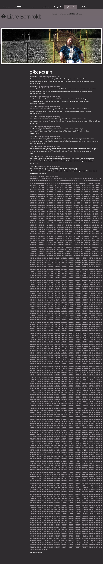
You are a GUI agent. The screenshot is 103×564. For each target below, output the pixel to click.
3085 (51, 476)
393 (68, 207)
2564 (65, 421)
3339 (58, 503)
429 (93, 209)
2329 (51, 397)
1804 (51, 342)
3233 (55, 492)
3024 (58, 470)
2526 (79, 417)
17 (60, 179)
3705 (90, 540)
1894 (72, 351)
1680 (58, 328)
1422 (38, 302)
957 (60, 254)
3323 (76, 501)
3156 (79, 483)
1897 (83, 351)
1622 (76, 322)
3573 (69, 527)
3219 (79, 490)
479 (82, 214)
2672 (76, 432)
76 (30, 183)
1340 (45, 293)
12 (50, 179)
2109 (90, 373)
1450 (62, 304)
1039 (93, 260)
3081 (38, 476)
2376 (69, 401)
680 (41, 231)
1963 (93, 357)
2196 (100, 381)
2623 (51, 428)
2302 (31, 395)
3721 (72, 543)
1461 (100, 304)
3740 (65, 545)
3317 (55, 501)
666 (76, 229)
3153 (69, 483)
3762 (69, 547)
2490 (100, 412)
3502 (41, 520)
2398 (72, 404)
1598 (65, 320)
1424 (45, 302)
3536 (86, 523)
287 (74, 198)
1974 (58, 359)
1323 (58, 291)
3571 (62, 527)
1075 (72, 265)
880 (71, 247)
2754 (69, 441)
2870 (34, 454)
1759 (41, 337)
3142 (31, 483)
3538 (93, 523)
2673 (79, 432)
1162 (83, 273)
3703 (83, 540)
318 (85, 201)
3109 (62, 479)
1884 (38, 351)
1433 (76, 302)
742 (63, 236)
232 (71, 194)
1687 (83, 328)
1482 (100, 307)
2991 (90, 465)
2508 (90, 415)
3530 (65, 523)
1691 (97, 328)
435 (36, 212)
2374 (62, 401)
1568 (34, 318)
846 (52, 245)
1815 (90, 342)
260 (74, 196)
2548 (83, 419)
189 (101, 190)
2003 (86, 362)
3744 (79, 545)
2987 (76, 465)
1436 (86, 302)
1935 (69, 355)
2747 (45, 441)
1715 (34, 333)
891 (101, 247)
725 (90, 234)
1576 (62, 318)
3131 (65, 481)
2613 (90, 426)
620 (98, 225)
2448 (100, 408)
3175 (72, 485)
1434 (79, 302)
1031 (65, 260)
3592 (62, 529)
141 (44, 187)
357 (44, 205)
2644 (51, 430)
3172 (62, 485)
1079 (86, 265)
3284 (86, 496)
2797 (72, 445)
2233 (83, 386)
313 (71, 201)
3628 (41, 534)
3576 (79, 527)
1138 (72, 271)
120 (60, 185)
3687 (100, 538)
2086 (83, 370)
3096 (90, 476)
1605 (90, 320)
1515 (69, 311)
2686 (51, 434)
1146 (100, 271)
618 (93, 225)
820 (55, 242)
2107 (83, 373)
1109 (45, 269)
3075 (90, 474)
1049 (55, 262)
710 (49, 234)
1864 (41, 348)
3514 (83, 520)
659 (58, 229)
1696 (41, 331)
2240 (34, 388)
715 (63, 234)
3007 (72, 467)
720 (76, 234)
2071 (31, 370)
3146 (45, 483)
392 (66, 207)
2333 (65, 397)
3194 (65, 487)
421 (71, 209)
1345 (62, 293)
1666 (83, 326)
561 (85, 220)
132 (93, 185)
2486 (86, 412)
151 (71, 187)
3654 (58, 536)
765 (52, 238)
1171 (41, 276)
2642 (45, 430)
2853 (48, 452)
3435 (100, 512)
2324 (34, 397)
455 (90, 212)
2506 (83, 415)
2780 (86, 443)
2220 (38, 386)
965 (82, 254)
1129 (41, 271)
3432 (90, 512)
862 (95, 245)
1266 (79, 284)
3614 (65, 532)
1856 (86, 346)
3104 (45, 479)
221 (41, 194)
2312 (65, 395)
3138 (90, 481)
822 (60, 242)
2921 (65, 459)
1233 (38, 282)
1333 (93, 291)
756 (101, 236)
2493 (38, 415)
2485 (83, 412)
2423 (86, 406)
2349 (48, 399)
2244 (48, 388)
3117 (90, 479)
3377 (45, 507)
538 (95, 218)
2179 (41, 381)
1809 (69, 342)
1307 (76, 289)
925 (47, 251)
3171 (58, 485)
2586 (69, 423)
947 (33, 254)
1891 (62, 351)
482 (90, 214)
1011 (69, 258)
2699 (97, 434)
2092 (31, 373)
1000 (31, 258)
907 (71, 249)
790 (47, 240)
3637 (72, 534)
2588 (76, 423)
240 (93, 194)
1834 (83, 344)
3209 (45, 490)
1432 (72, 302)
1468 (51, 307)
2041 (72, 366)
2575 (31, 423)
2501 (65, 415)
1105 (31, 269)
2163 (58, 379)
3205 (31, 490)
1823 (45, 344)
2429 (34, 408)
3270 (38, 496)
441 (52, 212)
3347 (86, 503)
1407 (58, 300)
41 (34, 181)
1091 (55, 267)
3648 (38, 536)
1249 (93, 282)
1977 (69, 359)
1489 (51, 309)
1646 (86, 324)
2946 (79, 461)
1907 (45, 353)
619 (95, 225)
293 (90, 198)
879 (68, 247)
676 (31, 231)
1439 (97, 302)
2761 (93, 441)
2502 (69, 415)
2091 (100, 370)
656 (49, 229)
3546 (48, 525)
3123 (38, 481)
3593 (65, 529)
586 (79, 223)
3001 (51, 467)
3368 (86, 505)
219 (36, 194)
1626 (90, 322)
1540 (83, 313)
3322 (72, 501)
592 (95, 223)
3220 (83, 490)
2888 (97, 454)
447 (68, 212)
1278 (48, 287)
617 (90, 225)
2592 (90, 423)
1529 (45, 313)
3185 (34, 487)
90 (57, 183)
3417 (38, 512)
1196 (55, 278)
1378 (31, 298)
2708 (55, 437)
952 (47, 254)
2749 (51, 441)
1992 (48, 362)
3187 (41, 487)
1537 (72, 313)
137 (33, 187)
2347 (41, 399)
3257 (65, 494)
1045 (41, 262)
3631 (51, 534)
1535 (65, 313)
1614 (48, 322)
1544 (97, 313)
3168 (48, 485)
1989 (38, 362)
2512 (31, 417)
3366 (79, 505)
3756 (48, 547)
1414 (83, 300)
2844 (90, 450)
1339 (41, 293)
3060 (38, 474)
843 (44, 245)
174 (60, 190)
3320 (65, 501)
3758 (55, 547)
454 (87, 212)
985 (63, 256)
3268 (31, 496)
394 (71, 207)
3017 (34, 470)
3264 (90, 494)
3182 (97, 485)
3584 (34, 529)
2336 (76, 397)
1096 (72, 267)
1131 (48, 271)
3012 (90, 467)
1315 (31, 291)
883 (79, 247)
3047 (65, 472)
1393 (83, 298)
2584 (62, 423)
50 (51, 181)
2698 (93, 434)
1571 (45, 318)
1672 (31, 328)
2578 (41, 423)
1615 (51, 322)
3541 (31, 525)
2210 (76, 384)
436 (39, 212)
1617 (58, 322)
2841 (79, 450)
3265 (93, 494)
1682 (65, 328)
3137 (86, 481)
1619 (65, 322)
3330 (100, 501)
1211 (34, 280)
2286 (48, 393)
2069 (97, 368)
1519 (83, 311)
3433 (93, 512)
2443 (83, 408)
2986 (72, 465)
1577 (65, 318)
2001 (79, 362)
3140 (97, 481)
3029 (76, 470)
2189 (76, 381)
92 (61, 183)
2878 (62, 454)
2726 (45, 439)
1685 (76, 328)
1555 (62, 315)
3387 (79, 507)
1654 (41, 326)
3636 (69, 534)
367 (71, 205)
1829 (65, 344)
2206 (62, 384)
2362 (93, 399)
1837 (93, 344)
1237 (51, 282)
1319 (45, 291)
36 (96, 179)
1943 (97, 355)
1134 (58, 271)
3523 (41, 523)
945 (101, 251)
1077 (79, 265)
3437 (34, 514)
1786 (62, 340)
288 (76, 198)
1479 (90, 307)
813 (36, 242)
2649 (69, 430)
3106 (51, 479)
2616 (100, 426)
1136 (65, 271)
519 (44, 218)
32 (88, 179)
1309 (83, 289)
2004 (90, 362)
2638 (31, 430)
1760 (45, 337)
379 (31, 207)
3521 (34, 523)
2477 (55, 412)
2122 (62, 375)
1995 (58, 362)
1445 (45, 304)
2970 (90, 463)
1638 (58, 324)
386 (49, 207)
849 (60, 245)
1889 (55, 351)
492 (44, 216)
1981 (83, 359)
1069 (51, 265)
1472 (65, 307)
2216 (97, 384)
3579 (90, 527)
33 (90, 179)
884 (82, 247)
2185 (62, 381)
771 (68, 238)
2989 (83, 465)
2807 (34, 448)
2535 (38, 419)
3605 (34, 532)
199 (55, 192)
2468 (97, 410)
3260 (76, 494)
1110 (48, 269)
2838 (69, 450)
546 (44, 220)
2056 (51, 368)
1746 (69, 335)
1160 (76, 273)
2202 (48, 384)
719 (74, 234)
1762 (51, 337)
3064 (51, 474)
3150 (58, 483)
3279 (69, 496)
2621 (45, 428)
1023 (38, 260)
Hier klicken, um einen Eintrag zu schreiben (44, 176)
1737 (38, 335)
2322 (100, 395)
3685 (93, 538)
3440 (45, 514)
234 (76, 194)
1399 (31, 300)
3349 (93, 503)
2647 (62, 430)
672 (93, 229)
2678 (97, 432)
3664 (93, 536)
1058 (86, 262)
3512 (76, 520)
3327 (90, 501)
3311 (34, 501)
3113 (76, 479)
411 (44, 209)
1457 (86, 304)
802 (79, 240)
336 (60, 203)
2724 (38, 439)
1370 (76, 295)
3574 (72, 527)
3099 (100, 476)
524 (58, 218)
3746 (86, 545)
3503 (45, 520)
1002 (38, 258)
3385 (72, 507)
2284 (41, 393)
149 (66, 187)
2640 (38, 430)
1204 (83, 278)
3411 (90, 509)
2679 (100, 432)
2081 (65, 370)
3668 (34, 538)
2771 (55, 443)
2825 (97, 448)
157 (87, 187)
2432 (45, 408)
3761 (65, 547)
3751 (31, 547)
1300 (51, 289)
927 (52, 251)
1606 (93, 320)
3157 (83, 483)
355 (39, 205)
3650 (45, 536)
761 (41, 238)
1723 (62, 333)
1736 (34, 335)
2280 (100, 390)
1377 (100, 295)
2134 (31, 377)
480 (85, 214)
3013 (93, 467)
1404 (48, 300)
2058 (58, 368)
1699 (51, 331)
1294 (31, 289)
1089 (48, 267)
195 (44, 192)
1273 (31, 287)
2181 (48, 381)
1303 (62, 289)
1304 (65, 289)
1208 (97, 278)
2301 (100, 393)
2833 (51, 450)
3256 (62, 494)
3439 (41, 514)
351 (101, 203)
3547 (51, 525)
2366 (34, 401)
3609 (48, 532)
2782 (93, 443)
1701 (58, 331)
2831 (45, 450)
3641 (86, 534)
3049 (72, 472)
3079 (31, 476)
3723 (79, 543)
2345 (34, 399)
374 (90, 205)
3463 (51, 516)
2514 (38, 417)
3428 (76, 512)
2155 (31, 379)
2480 (65, 412)
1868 (55, 348)
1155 (58, 273)
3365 (76, 505)
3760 (62, 547)
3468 (69, 516)
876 (60, 247)
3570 (58, 527)
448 (71, 212)
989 (74, 256)
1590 (38, 320)
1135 (62, 271)
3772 (31, 549)
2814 (58, 448)
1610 (34, 322)
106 (93, 183)
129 (85, 185)
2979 (48, 465)
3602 (97, 529)
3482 (45, 518)
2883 (79, 454)
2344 (31, 399)
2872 (41, 454)
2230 (72, 386)
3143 (34, 483)
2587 (72, 423)
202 (63, 192)
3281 (76, 496)
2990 (86, 465)
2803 (93, 445)
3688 (31, 540)
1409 (65, 300)
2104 (72, 373)
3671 (45, 538)
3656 (65, 536)
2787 (38, 445)
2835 (58, 450)
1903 (31, 353)
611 (74, 225)
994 (87, 256)
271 (31, 198)
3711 (38, 543)
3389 (86, 507)
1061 (97, 262)
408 (36, 209)
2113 (31, 375)
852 (68, 245)
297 (101, 198)
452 (82, 212)
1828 (62, 344)
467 (49, 214)
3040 (41, 472)
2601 (48, 426)
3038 (34, 472)
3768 (90, 547)
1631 (34, 324)
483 (93, 214)
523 (55, 218)
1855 (83, 346)
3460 (41, 516)
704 (33, 234)
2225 (55, 386)
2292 (69, 393)
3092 (76, 476)
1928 (45, 355)
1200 (69, 278)
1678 (51, 328)
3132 (69, 481)
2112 (100, 373)
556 (71, 220)
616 (87, 225)
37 (98, 179)
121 (63, 185)
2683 (41, 434)
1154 (55, 273)
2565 (69, 421)
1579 (72, 318)
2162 (55, 379)
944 (98, 251)
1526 (34, 313)
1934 (65, 355)
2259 (100, 388)
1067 (45, 265)
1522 (93, 311)
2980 (51, 465)
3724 (83, 543)
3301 (72, 498)
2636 (97, 428)
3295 (51, 498)
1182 (79, 276)
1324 (62, 291)
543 (36, 220)
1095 (69, 267)
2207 (65, 384)
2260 (31, 390)
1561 (83, 315)
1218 (58, 280)
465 (44, 214)
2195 (97, 381)
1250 (97, 282)
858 (85, 245)
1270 (93, 284)
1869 (58, 348)
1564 (93, 315)
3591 (58, 529)
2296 (83, 393)
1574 (55, 318)
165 (36, 190)
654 (44, 229)
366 (68, 205)
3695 (55, 540)
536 (90, 218)
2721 (100, 437)
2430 (38, 408)
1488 (48, 309)
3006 (69, 467)
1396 (93, 298)
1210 (31, 280)
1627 (93, 322)
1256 (45, 284)
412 (47, 209)
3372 (100, 505)
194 (41, 192)
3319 (62, 501)
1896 (79, 351)
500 (66, 216)
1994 (55, 362)
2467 (93, 410)
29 (83, 179)
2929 (93, 459)
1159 (72, 273)
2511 (100, 415)
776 (82, 238)
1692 (100, 328)
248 (41, 196)
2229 (69, 386)
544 (39, 220)
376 (95, 205)
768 (60, 238)
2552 (97, 419)
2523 (69, 417)
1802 (45, 342)
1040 (97, 260)
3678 (69, 538)
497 (58, 216)
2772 (58, 443)
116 (49, 185)
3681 (79, 538)
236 (82, 194)
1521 (90, 311)
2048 (97, 366)
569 (33, 223)
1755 (100, 335)
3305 (86, 498)
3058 (31, 474)
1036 (83, 260)
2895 (48, 456)
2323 (31, 397)
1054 (72, 262)
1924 (31, 355)
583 (71, 223)
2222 (45, 386)
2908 (93, 456)
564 (93, 220)
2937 (48, 461)
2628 (69, 428)
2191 (83, 381)
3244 (93, 492)
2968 (83, 463)
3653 (55, 536)
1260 (58, 284)
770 (66, 238)
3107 (55, 479)
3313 (41, 501)
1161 (79, 273)
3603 (100, 529)
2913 (38, 459)
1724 (65, 333)
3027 (69, 470)
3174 (69, 485)
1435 (83, 302)
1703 (65, 331)
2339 (86, 397)
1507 (41, 311)
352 (31, 205)
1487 (45, 309)
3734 (45, 545)
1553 (55, 315)
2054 (45, 368)
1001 (34, 258)
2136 (38, 377)
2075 (45, 370)
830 (82, 242)
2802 (90, 445)
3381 (58, 507)
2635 (93, 428)
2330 (55, 397)
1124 (97, 269)
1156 (62, 273)
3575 (76, 527)
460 (31, 214)
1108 (41, 269)
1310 (86, 289)
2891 (34, 456)
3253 (51, 494)
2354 (65, 399)
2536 (41, 419)
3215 (65, 490)
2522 (65, 417)
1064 (34, 265)
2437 (62, 408)
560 (82, 220)
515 (33, 218)
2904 (79, 456)
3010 (83, 467)
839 (33, 245)
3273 (48, 496)
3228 (38, 492)
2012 (45, 364)
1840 (31, 346)
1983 (90, 359)
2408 (34, 406)
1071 (58, 265)
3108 (58, 479)
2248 (62, 388)
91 (59, 183)
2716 (83, 437)
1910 (55, 353)
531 (76, 218)
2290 (62, 393)
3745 (83, 545)
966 (85, 254)
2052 (38, 368)
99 (74, 183)
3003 (58, 467)
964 (79, 254)
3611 (55, 532)
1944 (100, 355)
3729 (100, 543)
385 (47, 207)
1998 (69, 362)
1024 (41, 260)
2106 (79, 373)
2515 (41, 417)
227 (58, 194)
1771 (83, 337)
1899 (90, 351)
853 (71, 245)
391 (63, 207)
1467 (48, 307)
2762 (97, 441)
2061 (69, 368)
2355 (69, 399)
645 (93, 227)
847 (55, 245)
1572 (48, 318)
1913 (65, 353)
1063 (31, 265)
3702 (79, 540)
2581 (51, 423)
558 (76, 220)
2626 (62, 428)
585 (76, 223)
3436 (31, 514)
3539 (97, 523)
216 (101, 192)
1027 (51, 260)
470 (58, 214)
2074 (41, 370)
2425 (93, 406)
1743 (58, 335)
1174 (51, 276)
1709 (86, 331)
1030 (62, 260)
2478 (58, 412)
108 (98, 183)
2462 (76, 410)
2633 (86, 428)
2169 (79, 379)
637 (71, 227)
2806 (31, 448)
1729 (83, 333)
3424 (62, 512)
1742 (55, 335)
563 (90, 220)
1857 (90, 346)
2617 (31, 428)
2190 (79, 381)
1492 (62, 309)
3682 (83, 538)
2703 (38, 437)
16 (58, 179)
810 (101, 240)
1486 (41, 309)
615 (85, 225)
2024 (86, 364)
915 (93, 249)
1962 (90, 357)
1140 (79, 271)
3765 (79, 547)
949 (39, 254)
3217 (72, 490)
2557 (41, 421)
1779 (38, 340)
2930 (97, 459)
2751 (58, 441)
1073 (65, 265)
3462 (48, 516)
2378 (76, 401)
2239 (31, 388)
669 (85, 229)
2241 (38, 388)
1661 (65, 326)
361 (55, 205)
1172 (45, 276)
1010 (65, 258)
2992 (93, 465)
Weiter (45, 549)
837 (101, 242)
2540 (55, 419)
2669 (65, 432)
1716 (38, 333)
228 (60, 194)
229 (63, 194)
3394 (31, 509)
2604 (58, 426)
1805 (55, 342)
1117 (72, 269)
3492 (79, 518)
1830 (69, 344)
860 (90, 245)
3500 (34, 520)
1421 (34, 302)
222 (44, 194)
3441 (48, 514)
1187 (97, 276)
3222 (90, 490)
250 (47, 196)
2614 (93, 426)
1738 (41, 335)
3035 (97, 470)
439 (47, 212)
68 (86, 181)
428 (90, 209)
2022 (79, 364)
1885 (41, 351)
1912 (62, 353)
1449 (58, 304)
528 (68, 218)
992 (82, 256)
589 (87, 223)
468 (52, 214)
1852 (72, 346)
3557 (86, 525)
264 (85, 196)
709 (47, 234)
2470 (31, 412)
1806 (58, 342)
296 (98, 198)
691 (71, 231)
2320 (93, 395)
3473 (86, 516)
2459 (65, 410)
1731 (90, 333)
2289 (58, 393)
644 (90, 227)
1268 (86, 284)
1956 (69, 357)
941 (90, 251)
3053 (86, 472)
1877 (86, 348)
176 (66, 190)
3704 (86, 540)
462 (36, 214)
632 (58, 227)
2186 (65, 381)
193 (39, 192)
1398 (100, 298)
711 (52, 234)
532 (79, 218)
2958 (48, 463)
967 (87, 254)
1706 (76, 331)
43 (38, 181)
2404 (93, 404)
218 (33, 194)
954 (52, 254)
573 (44, 223)
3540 (100, 523)
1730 (86, 333)
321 (93, 201)
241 (95, 194)
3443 (55, 514)
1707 (79, 331)
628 (47, 227)
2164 (62, 379)
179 (74, 190)
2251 (72, 388)
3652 (51, 536)
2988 (79, 465)
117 (52, 185)
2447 (97, 408)
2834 (55, 450)
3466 (62, 516)
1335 (100, 291)
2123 (65, 375)
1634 (45, 324)
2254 (83, 388)
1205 (86, 278)
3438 (38, 514)
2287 (51, 393)
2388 (38, 404)
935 (74, 251)
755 (98, 236)
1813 (83, 342)
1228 (93, 280)
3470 (76, 516)
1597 (62, 320)
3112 (72, 479)
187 (95, 190)
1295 (34, 289)
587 (82, 223)
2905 (83, 456)
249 (44, 196)
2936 (45, 461)
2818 (72, 448)
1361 (45, 295)
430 (95, 209)
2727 (48, 439)
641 (82, 227)
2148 (79, 377)
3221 (86, 490)
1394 (86, 298)
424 (79, 209)
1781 (45, 340)
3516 (90, 520)
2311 (62, 395)
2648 (65, 430)
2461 (72, 410)
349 (95, 203)
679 (39, 231)
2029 (31, 366)
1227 (90, 280)
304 (47, 201)
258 (68, 196)
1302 (58, 289)
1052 (65, 262)
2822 (86, 448)
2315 (76, 395)
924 (44, 251)
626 (41, 227)
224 (49, 194)
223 (47, 194)
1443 (38, 304)
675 (101, 229)
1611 (38, 322)
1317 (38, 291)
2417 (65, 406)
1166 (97, 273)
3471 (79, 516)
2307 (48, 395)
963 (76, 254)
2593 (93, 423)
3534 (79, 523)
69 (88, 181)
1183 (83, 276)
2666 (55, 432)
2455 (51, 410)
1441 (31, 304)
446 (66, 212)
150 (68, 187)
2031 (38, 366)
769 (63, 238)
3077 (97, 474)
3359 (55, 505)
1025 (45, 260)
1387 (62, 298)
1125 (100, 269)
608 (66, 225)
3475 (93, 516)
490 (39, 216)
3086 (55, 476)
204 (68, 192)
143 (49, 187)
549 (52, 220)
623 (33, 227)
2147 (76, 377)
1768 (72, 337)
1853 (76, 346)
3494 (86, 518)
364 (63, 205)
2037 (58, 366)
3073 (83, 474)
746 (74, 236)
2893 (41, 456)
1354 (93, 293)
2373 (58, 401)
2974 (31, 465)
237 (85, 194)
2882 (76, 454)
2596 (31, 426)
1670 (97, 326)
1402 (41, 300)
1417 (93, 300)
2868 (100, 452)
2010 (38, 364)
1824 (48, 344)
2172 (90, 379)
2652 (79, 430)
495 (52, 216)
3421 (51, 512)
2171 (86, 379)
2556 (38, 421)
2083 (72, 370)
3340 (62, 503)
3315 (48, 501)
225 (52, 194)
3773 (34, 549)
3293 (45, 498)
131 (90, 185)
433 (31, 212)
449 (74, 212)
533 (82, 218)
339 (68, 203)
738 (52, 236)
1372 (83, 295)
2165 (65, 379)
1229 (97, 280)
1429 (62, 302)
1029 (58, 260)
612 (76, 225)
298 (31, 201)
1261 (62, 284)
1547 (34, 315)
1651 (31, 326)
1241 (65, 282)
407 (33, 209)
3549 (58, 525)
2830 (41, 450)
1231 (31, 282)
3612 (58, 532)
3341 (65, 503)
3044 (55, 472)
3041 (45, 472)
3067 (62, 474)
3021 (48, 470)
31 (87, 179)
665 (74, 229)
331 (47, 203)
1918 (83, 353)
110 (33, 185)
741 (60, 236)
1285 (72, 287)
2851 (41, 452)
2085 (79, 370)
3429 (79, 512)
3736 (51, 545)
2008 (31, 364)
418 (63, 209)
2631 (79, 428)
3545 (45, 525)
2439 (69, 408)
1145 (97, 271)
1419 (100, 300)
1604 (86, 320)
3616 (72, 532)
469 (55, 214)
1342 (51, 293)
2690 (65, 434)
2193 (90, 381)
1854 (79, 346)
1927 (41, 355)
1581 (79, 318)
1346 (65, 293)
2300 (97, 393)
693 (76, 231)
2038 (62, 366)
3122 (34, 481)
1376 (97, 295)
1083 (100, 265)
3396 (38, 509)
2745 (38, 441)
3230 (45, 492)
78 (34, 183)
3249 (38, 494)
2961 (58, 463)
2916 (48, 459)
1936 (72, 355)
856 (79, 245)
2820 (79, 448)
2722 (31, 439)
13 (52, 179)
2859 (69, 452)
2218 (31, 386)
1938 (79, 355)
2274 (79, 390)
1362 (48, 295)
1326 (69, 291)
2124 (69, 375)
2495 (45, 415)
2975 (34, 465)
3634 (62, 534)
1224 (79, 280)
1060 (93, 262)
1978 (72, 359)
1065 (38, 265)
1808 (65, 342)
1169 (34, 276)
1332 (90, 291)
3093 (79, 476)
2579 (45, 423)
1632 (38, 324)
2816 (65, 448)
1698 (48, 331)
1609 (31, 322)
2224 (51, 386)
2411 (45, 406)
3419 (45, 512)
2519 (55, 417)
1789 (72, 340)
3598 (83, 529)
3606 (38, 532)
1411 (72, 300)
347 (90, 203)
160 (95, 187)
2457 (58, 410)
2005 (93, 362)
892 (31, 249)
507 (85, 216)
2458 (62, 410)
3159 (90, 483)
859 (87, 245)
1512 (58, 311)
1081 (93, 265)
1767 (69, 337)
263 (82, 196)
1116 (69, 269)
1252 (31, 284)
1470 (58, 307)
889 (95, 247)
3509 (65, 520)
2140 (51, 377)
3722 (76, 543)
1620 (69, 322)
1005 (48, 258)
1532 (55, 313)
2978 (45, 465)
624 (36, 227)
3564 (38, 527)
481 (87, 214)
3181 (93, 485)
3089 (65, 476)
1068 (48, 265)
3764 (76, 547)
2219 (34, 386)
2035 (51, 366)
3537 (90, 523)
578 (58, 223)
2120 (55, 375)
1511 (55, 311)
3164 (34, 485)
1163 (86, 273)
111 (36, 185)
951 (44, 254)
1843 (41, 346)
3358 (51, 505)
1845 (48, 346)
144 (52, 187)
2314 (72, 395)
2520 (58, 417)
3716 (55, 543)
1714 (31, 333)
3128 (55, 481)
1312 (93, 289)
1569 (38, 318)
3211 (51, 490)
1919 (86, 353)
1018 (93, 258)
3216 (69, 490)
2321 (97, 395)
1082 (97, 265)
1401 (38, 300)
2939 (55, 461)
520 (47, 218)
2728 (51, 439)
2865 (90, 452)
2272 (72, 390)
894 (36, 249)
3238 (72, 492)
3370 (93, 505)
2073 (38, 370)
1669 (93, 326)
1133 (55, 271)
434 (33, 212)
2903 (76, 456)
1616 (55, 322)
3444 (58, 514)
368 (74, 205)
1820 (34, 344)
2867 (97, 452)
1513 (62, 311)
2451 (38, 410)
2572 (93, 421)
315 (76, 201)
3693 (48, 540)
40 (32, 181)
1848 (58, 346)
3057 (100, 472)
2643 (48, 430)
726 (93, 234)
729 (101, 234)
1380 (38, 298)
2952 (100, 461)
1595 (55, 320)
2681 (34, 434)
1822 (41, 344)
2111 (97, 373)
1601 (76, 320)
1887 (48, 351)
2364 (100, 399)
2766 (38, 443)
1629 (100, 322)
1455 (79, 304)
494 (49, 216)
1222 (72, 280)
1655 (45, 326)
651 (36, 229)
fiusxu (40, 166)
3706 (93, 540)
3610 (51, 532)
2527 (83, 417)
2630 (76, 428)
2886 (90, 454)
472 (63, 214)
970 (95, 254)
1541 (86, 313)
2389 (41, 404)
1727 (76, 333)
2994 (100, 465)
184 (87, 190)
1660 (62, 326)
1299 (48, 289)
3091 (72, 476)
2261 (34, 390)
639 (76, 227)
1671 (100, 326)
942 (93, 251)
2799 (79, 445)
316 (79, 201)
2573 (97, 421)
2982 (58, 465)
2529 (90, 417)
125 (74, 185)
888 (93, 247)
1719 (48, 333)
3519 (100, 520)
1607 (97, 320)
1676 (45, 328)
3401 (55, 509)
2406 (100, 404)
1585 (93, 318)
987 (68, 256)
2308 (51, 395)
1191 (38, 278)
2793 (58, 445)
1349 (76, 293)
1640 (65, 324)
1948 (41, 357)
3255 (58, 494)
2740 (93, 439)
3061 (41, 474)
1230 (100, 280)
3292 (41, 498)
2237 (97, 386)
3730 (31, 545)
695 (82, 231)
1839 (100, 344)
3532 (72, 523)
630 (52, 227)
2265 (48, 390)
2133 (100, 375)
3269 (34, 496)
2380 (83, 401)
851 (66, 245)
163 (31, 190)
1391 (76, 298)
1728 (79, 333)
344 (82, 203)
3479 (34, 518)
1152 (48, 273)
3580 (93, 527)
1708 (83, 331)
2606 (65, 426)
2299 (93, 393)
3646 (31, 536)
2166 (69, 379)
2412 (48, 406)
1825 (51, 344)
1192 (41, 278)
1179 (69, 276)
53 (57, 181)
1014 (79, 258)
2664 (48, 432)
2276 (86, 390)
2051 (34, 368)
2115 (38, 375)
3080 (34, 476)
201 (60, 192)
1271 (97, 284)
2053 (41, 368)
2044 (83, 366)
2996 (34, 467)
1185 (90, 276)
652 (39, 229)
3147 (48, 483)
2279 (97, 390)
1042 (31, 262)
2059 (62, 368)
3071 (76, 474)
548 (49, 220)
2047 (93, 366)
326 (33, 203)
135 (101, 185)
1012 (72, 258)
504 (76, 216)
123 (68, 185)
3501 (38, 520)
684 (52, 231)
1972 (51, 359)
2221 (41, 386)
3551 (65, 525)
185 (90, 190)
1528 (41, 313)
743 (66, 236)
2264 (45, 390)
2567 (76, 421)
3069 (69, 474)
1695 (38, 331)
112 (39, 185)
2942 (65, 461)
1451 (65, 304)
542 (33, 220)
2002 (83, 362)
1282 (62, 287)
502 (71, 216)
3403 (62, 509)
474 (68, 214)
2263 (41, 390)
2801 (86, 445)
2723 (34, 439)
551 (58, 220)
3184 (31, 487)
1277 (45, 287)
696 (85, 231)
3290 (34, 498)
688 (63, 231)
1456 (83, 304)
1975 (62, 359)
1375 (93, 295)
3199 (83, 487)
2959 (51, 463)
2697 (90, 434)
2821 (83, 448)
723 (85, 234)
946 (31, 254)
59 (69, 181)
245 (33, 196)
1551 (48, 315)
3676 (62, 538)
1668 (90, 326)
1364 (55, 295)
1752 (90, 335)
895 (39, 249)
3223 (93, 490)
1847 (55, 346)
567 (101, 220)
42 (36, 181)
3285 (90, 496)
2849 (34, 452)
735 (44, 236)
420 (68, 209)
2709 (58, 437)
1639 (62, 324)
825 (68, 242)
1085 (34, 267)
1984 (93, 359)
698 (90, 231)
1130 (45, 271)
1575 (58, 318)
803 (82, 240)
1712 (97, 331)
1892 (65, 351)
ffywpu (40, 146)
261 (76, 196)
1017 (90, 258)
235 (79, 194)
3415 (31, 512)
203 (66, 192)
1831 (72, 344)
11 (48, 179)
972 (101, 254)
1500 (90, 309)
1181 (76, 276)
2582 (55, 423)
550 (55, 220)
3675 (58, 538)
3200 (86, 487)
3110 (65, 479)
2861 (76, 452)
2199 (38, 384)
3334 (41, 503)
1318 (41, 291)
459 (101, 212)
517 (39, 218)
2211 (79, 384)
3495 (90, 518)
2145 (69, 377)
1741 (51, 335)
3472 (83, 516)
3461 (45, 516)
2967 (79, 463)
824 (66, 242)
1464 (38, 307)
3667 (31, 538)
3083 (45, 476)
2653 (83, 430)
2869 (31, 454)
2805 (100, 445)
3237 (69, 492)
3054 (90, 472)
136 (31, 187)
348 (93, 203)
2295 (79, 393)
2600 (45, 426)
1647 (90, 324)
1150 (41, 273)
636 (68, 227)
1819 (31, 344)
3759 (58, 547)
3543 (38, 525)
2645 (55, 430)
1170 (38, 276)
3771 (100, 547)
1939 (83, 355)
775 (79, 238)
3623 (97, 532)
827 (74, 242)
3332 (34, 503)
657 (52, 229)
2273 (76, 390)
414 (52, 209)
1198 (62, 278)
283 (63, 198)
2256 (90, 388)
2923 (72, 459)
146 (58, 187)
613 (79, 225)
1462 (31, 307)
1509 (48, 311)
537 (93, 218)
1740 (48, 335)
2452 (41, 410)
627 (44, 227)
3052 (83, 472)
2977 (41, 465)
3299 (65, 498)
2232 (79, 386)
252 (52, 196)
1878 (90, 348)
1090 (51, 267)
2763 (100, 441)
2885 (86, 454)
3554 (76, 525)
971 (98, 254)
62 (74, 181)
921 (36, 251)
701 (98, 231)
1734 (100, 333)
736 (47, 236)
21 (67, 179)
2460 (69, 410)
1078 (83, 265)
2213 (86, 384)
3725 (86, 543)
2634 (90, 428)
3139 (93, 481)
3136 (83, 481)
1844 (45, 346)
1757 (34, 337)
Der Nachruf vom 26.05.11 (67, 14)
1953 (58, 357)
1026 (48, 260)
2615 (97, 426)
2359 (83, 399)
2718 (90, 437)
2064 (79, 368)
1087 (41, 267)
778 (87, 238)
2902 (72, 456)
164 (33, 190)
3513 (79, 520)
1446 (48, 304)
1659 (58, 326)
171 (52, 190)
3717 (58, 543)
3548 (55, 525)
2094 (38, 373)
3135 (79, 481)
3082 (41, 476)
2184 (58, 381)
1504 (31, 311)
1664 (76, 326)
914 (90, 249)
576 (52, 223)
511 (95, 216)
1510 (51, 311)
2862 (79, 452)
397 (79, 207)
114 (44, 185)
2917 (51, 459)
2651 (76, 430)
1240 (62, 282)
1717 (41, 333)
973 (31, 256)
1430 (65, 302)
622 (31, 227)
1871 (65, 348)
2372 (55, 401)
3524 (45, 523)
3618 (79, 532)
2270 (65, 390)
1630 (31, 324)
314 (74, 201)
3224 (97, 490)
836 (98, 242)
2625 (58, 428)
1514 (65, 311)
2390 (45, 404)
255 (60, 196)
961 (71, 254)
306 (52, 201)
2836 (62, 450)
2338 (83, 397)
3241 (83, 492)
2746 (41, 441)
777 (85, 238)
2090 (97, 370)
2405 (97, 404)
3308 (97, 498)
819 (52, 242)
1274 (34, 287)
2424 (90, 406)
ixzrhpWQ (41, 156)
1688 (86, 328)
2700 (100, 434)
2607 (69, 426)
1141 (83, 271)
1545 (100, 313)
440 (49, 212)
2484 (79, 412)
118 (55, 185)
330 (44, 203)
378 (101, 205)
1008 (58, 258)
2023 (83, 364)
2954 (34, 463)
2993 (97, 465)
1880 (97, 348)
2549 (86, 419)
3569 (55, 527)
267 (93, 196)
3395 (34, 509)
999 (101, 256)
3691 (41, 540)
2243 (45, 388)
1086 (38, 267)
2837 (65, 450)
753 (93, 236)
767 (58, 238)
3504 (48, 520)
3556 (83, 525)
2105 (76, 373)
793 (55, 240)
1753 (93, 335)
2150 (86, 377)
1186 (93, 276)
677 (33, 231)
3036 (100, 470)
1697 (45, 331)
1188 (100, 276)
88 (53, 183)
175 (63, 190)
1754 (97, 335)
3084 (48, 476)
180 (76, 190)
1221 (69, 280)
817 (47, 242)
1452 (69, 304)
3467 (65, 516)
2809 (41, 448)
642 (85, 227)
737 (49, 236)
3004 (62, 467)
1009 (62, 258)
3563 (34, 527)
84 (46, 183)
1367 (65, 295)
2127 (79, 375)
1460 (97, 304)
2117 (45, 375)
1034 (76, 260)
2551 (93, 419)
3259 (72, 494)
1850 (65, 346)
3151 (62, 483)
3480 (38, 518)
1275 (38, 287)
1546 (31, 315)
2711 (65, 437)
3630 (48, 534)
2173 (93, 379)
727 (95, 234)
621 (101, 225)
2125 (72, 375)
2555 (34, 421)
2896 (51, 456)
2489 (97, 412)
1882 (31, 351)
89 (55, 183)
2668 (62, 432)
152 (74, 187)
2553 (100, 419)
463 (39, 214)
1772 (86, 337)
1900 (93, 351)
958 (63, 254)
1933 (62, 355)
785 (33, 240)
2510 (97, 415)
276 (44, 198)
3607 (41, 532)
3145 (41, 483)
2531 (97, 417)
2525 (76, 417)
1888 (51, 351)
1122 (90, 269)
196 (47, 192)
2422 (83, 406)
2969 (86, 463)
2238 (100, 386)
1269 (90, 284)
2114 (34, 375)
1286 (76, 287)
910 (79, 249)
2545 (72, 419)
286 (71, 198)
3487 (62, 518)
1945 (31, 357)
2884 (83, 454)
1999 (72, 362)
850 (63, 245)
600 (44, 225)
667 (79, 229)
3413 (97, 509)
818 (49, 242)
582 (68, 223)
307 (55, 201)
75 (99, 181)
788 (41, 240)
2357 (76, 399)
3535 (83, 523)
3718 (62, 543)
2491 (31, 415)
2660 (34, 432)
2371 (51, 401)
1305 (69, 289)
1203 (79, 278)
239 (90, 194)
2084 (76, 370)
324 (101, 201)
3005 (65, 467)
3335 (45, 503)
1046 (45, 262)
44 (40, 181)
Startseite (54, 14)
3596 (76, 529)
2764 (31, 443)
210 (85, 192)
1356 (100, 293)
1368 (69, 295)
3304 (83, 498)
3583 (31, 529)
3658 (72, 536)
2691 (69, 434)
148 (63, 187)
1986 (100, 359)
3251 (45, 494)
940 (87, 251)
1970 (45, 359)
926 (49, 251)
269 (98, 196)
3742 (72, 545)
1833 (79, 344)
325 (31, 203)
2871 (38, 454)
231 (68, 194)
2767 (41, 443)
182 (82, 190)
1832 (76, 344)
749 (82, 236)
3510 (69, 520)
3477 (100, 516)
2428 (31, 408)
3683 (86, 538)
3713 (45, 543)
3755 (45, 547)
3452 (86, 514)
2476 (51, 412)
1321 (51, 291)
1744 (62, 335)
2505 (79, 415)
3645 (100, 534)
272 (33, 198)
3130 (62, 481)
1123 (93, 269)
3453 (90, 514)
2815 (62, 448)
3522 (38, 523)
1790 (76, 340)
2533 (31, 419)
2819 (76, 448)
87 (51, 183)
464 (41, 214)
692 (74, 231)
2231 (76, 386)
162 (101, 187)
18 (61, 179)
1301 (55, 289)
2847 (100, 450)
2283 (38, 393)
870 (44, 247)
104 (88, 183)
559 (79, 220)
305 (49, 201)
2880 (69, 454)
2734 (72, 439)
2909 (97, 456)
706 (39, 234)
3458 (34, 516)
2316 (79, 395)
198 (52, 192)
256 (63, 196)
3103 (41, 479)
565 (95, 220)
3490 (72, 518)
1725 (69, 333)
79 (36, 183)
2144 (65, 377)
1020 (100, 258)
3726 (90, 543)
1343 (55, 293)
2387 (34, 404)
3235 (62, 492)
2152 (93, 377)
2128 (83, 375)
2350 (51, 399)
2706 (48, 437)
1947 (38, 357)
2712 (69, 437)
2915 (45, 459)
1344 (58, 293)
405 (101, 207)
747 (76, 236)
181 (79, 190)
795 (60, 240)
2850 (38, 452)
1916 (76, 353)
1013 (76, 258)
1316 (34, 291)
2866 (93, 452)
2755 (72, 441)
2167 (72, 379)
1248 (90, 282)
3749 (97, 545)
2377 (72, 401)
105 (90, 183)
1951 (51, 357)
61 (72, 181)
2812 (51, 448)
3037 (31, 472)
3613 (62, 532)
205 (71, 192)
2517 (48, 417)
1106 (34, 269)
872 (49, 247)
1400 (34, 300)
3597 (79, 529)
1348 (72, 293)
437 (41, 212)
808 (95, 240)
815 (41, 242)
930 (60, 251)
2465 (86, 410)
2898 (58, 456)
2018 (65, 364)
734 (41, 236)
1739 (45, 335)
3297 (58, 498)
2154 (100, 377)
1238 (55, 282)
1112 (55, 269)
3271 (41, 496)
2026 (93, 364)
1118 (76, 269)
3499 (31, 520)
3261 (79, 494)
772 (71, 238)
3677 (65, 538)
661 (63, 229)
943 (95, 251)
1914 (69, 353)
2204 (55, 384)
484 (95, 214)
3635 (65, 534)
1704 (69, 331)
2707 (51, 437)
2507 (86, 415)
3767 (86, 547)
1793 (86, 340)
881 (74, 247)
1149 (38, 273)
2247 (58, 388)
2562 (58, 421)
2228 (65, 386)
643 (87, 227)
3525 (48, 523)
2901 (69, 456)
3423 (58, 512)
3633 (58, 534)
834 (93, 242)
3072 (79, 474)
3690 (38, 540)
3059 (34, 474)
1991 (45, 362)
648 (101, 227)
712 (55, 234)
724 (87, 234)
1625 (86, 322)
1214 (45, 280)
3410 (86, 509)
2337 (79, 397)
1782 (48, 340)
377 (98, 205)
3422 (55, 512)
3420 (48, 512)
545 (41, 220)
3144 (38, 483)
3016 (31, 470)
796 (63, 240)
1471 (62, 307)
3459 (38, 516)
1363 (51, 295)
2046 (90, 366)
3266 (97, 494)
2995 (31, 467)
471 (60, 214)
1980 (79, 359)
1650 (100, 324)
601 (47, 225)
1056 (79, 262)
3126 (48, 481)
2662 (41, 432)
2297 (86, 393)
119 (58, 185)
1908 (48, 353)
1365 (58, 295)
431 (98, 209)
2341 (93, 397)
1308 (79, 289)
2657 (97, 430)
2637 (100, 428)
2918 (55, 459)
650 (33, 229)
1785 (58, 340)
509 (90, 216)
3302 (76, 498)
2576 (34, 423)
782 (98, 238)
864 (101, 245)
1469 (55, 307)
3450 (79, 514)
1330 (83, 291)
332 (49, 203)
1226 (86, 280)
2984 (65, 465)
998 (98, 256)
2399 (76, 404)
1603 (83, 320)
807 (93, 240)
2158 (41, 379)
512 (98, 216)
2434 (51, 408)
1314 (100, 289)
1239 (58, 282)
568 (31, 223)
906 (68, 249)
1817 (97, 342)
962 (74, 254)
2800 (83, 445)
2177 (34, 381)
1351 (83, 293)
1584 (90, 318)
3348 (90, 503)
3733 (41, 545)
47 (46, 181)
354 (36, 205)
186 (93, 190)
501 (68, 216)
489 (36, 216)
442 (55, 212)
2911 (31, 459)
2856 (58, 452)
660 (60, 229)
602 (49, 225)
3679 (72, 538)
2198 (34, 384)
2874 (48, 454)
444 (60, 212)
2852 (45, 452)
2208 (69, 384)
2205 (58, 384)
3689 (34, 540)
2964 (69, 463)
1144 (93, 271)
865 (31, 247)
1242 (69, 282)
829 (79, 242)
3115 (83, 479)
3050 (76, 472)
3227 (34, 492)
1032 (69, 260)
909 (76, 249)
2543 (65, 419)
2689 (62, 434)
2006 (97, 362)
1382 (45, 298)
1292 (97, 287)
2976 (38, 465)
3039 (38, 472)
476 (74, 214)
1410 (69, 300)
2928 (90, 459)
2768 (45, 443)
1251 (100, 282)
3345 (79, 503)
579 (60, 223)
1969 (41, 359)
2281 (31, 393)
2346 (38, 399)
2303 (34, 395)
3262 (83, 494)
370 (79, 205)
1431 (69, 302)
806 (90, 240)
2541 (58, 419)
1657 (51, 326)
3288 (100, 496)
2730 (58, 439)
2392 (51, 404)
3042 (48, 472)
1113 (58, 269)
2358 (79, 399)
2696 (86, 434)
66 (82, 181)
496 (55, 216)
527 (66, 218)
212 (90, 192)
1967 (34, 359)
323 (98, 201)
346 (87, 203)
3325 (83, 501)
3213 (58, 490)
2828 (34, 450)
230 (66, 194)
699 (93, 231)
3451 (83, 514)
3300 (69, 498)
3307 (93, 498)
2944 (72, 461)
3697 (62, 540)
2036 (55, 366)
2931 (100, 459)
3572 (65, 527)
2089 (93, 370)
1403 (45, 300)
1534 (62, 313)
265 (87, 196)
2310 (58, 395)
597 (36, 225)
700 (95, 231)
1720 (51, 333)
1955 (65, 357)
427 (87, 209)
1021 (31, 260)
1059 (90, 262)
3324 (79, 501)
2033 (45, 366)
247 (39, 196)
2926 (83, 459)
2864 (86, 452)
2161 (51, 379)
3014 (97, 467)
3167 (45, 485)
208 (79, 192)
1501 (93, 309)
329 (41, 203)
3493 (83, 518)
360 (52, 205)
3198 (79, 487)
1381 (41, 298)
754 (95, 236)
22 (69, 179)
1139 (76, 271)
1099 (83, 267)
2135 (34, 377)
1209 (100, 278)
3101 (34, 479)
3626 (34, 534)
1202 (76, 278)
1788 (69, 340)
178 (71, 190)
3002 (55, 467)
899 (49, 249)
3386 (76, 507)
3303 (79, 498)
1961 (86, 357)
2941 (62, 461)
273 (36, 198)
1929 (48, 355)
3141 (100, 481)
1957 (72, 357)
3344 (76, 503)
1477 (83, 307)
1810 (72, 342)
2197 (31, 384)
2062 (72, 368)
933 (68, 251)
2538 (48, 419)
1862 (34, 348)
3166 (41, 485)
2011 (41, 364)
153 (76, 187)
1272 (100, 284)
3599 (86, 529)
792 (52, 240)
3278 (65, 496)
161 (98, 187)
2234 (86, 386)
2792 (55, 445)
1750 (83, 335)
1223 (76, 280)
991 (79, 256)
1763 (55, 337)
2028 (100, 364)
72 (94, 181)
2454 (48, 410)
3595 (72, 529)
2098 (51, 373)
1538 (76, 313)
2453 (45, 410)
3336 (48, 503)
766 (55, 238)
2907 (90, 456)
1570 (41, 318)
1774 (93, 337)
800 (74, 240)
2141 (55, 377)
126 (76, 185)
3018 (38, 470)
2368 (41, 401)
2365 (31, 401)
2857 (62, 452)
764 (49, 238)
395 (74, 207)
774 (76, 238)
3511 (72, 520)
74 (98, 181)
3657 (69, 536)
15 (56, 179)
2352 (58, 399)
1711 (93, 331)
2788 (41, 445)
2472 (38, 412)
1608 (100, 320)
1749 (79, 335)
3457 (31, 516)
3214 (62, 490)
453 (85, 212)
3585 (38, 529)
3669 (38, 538)
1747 (72, 335)
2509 (93, 415)
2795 (65, 445)
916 (95, 249)
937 (79, 251)
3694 (51, 540)
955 (55, 254)
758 (33, 238)
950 (41, 254)
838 (31, 245)
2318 (86, 395)
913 (87, 249)
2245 (51, 388)
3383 (65, 507)
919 (31, 251)
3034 (93, 470)
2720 (97, 437)
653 (41, 229)
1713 (100, 331)
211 (87, 192)
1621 (72, 322)
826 (71, 242)
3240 (79, 492)
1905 (38, 353)
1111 (51, 269)
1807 (62, 342)
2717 (86, 437)
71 (92, 181)
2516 (45, 417)
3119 (97, 479)
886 (87, 247)
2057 (55, 368)
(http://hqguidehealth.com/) (52, 77)
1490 (55, 309)
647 (98, 227)
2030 (34, 366)
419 (66, 209)
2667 (58, 432)
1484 (34, 309)
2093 (34, 373)
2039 (65, 366)
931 (63, 251)
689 (66, 231)
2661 (38, 432)
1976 (65, 359)
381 (36, 207)
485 (98, 214)
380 (33, 207)
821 (58, 242)
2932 (31, 461)
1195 (51, 278)
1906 (41, 353)
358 (47, 205)
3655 (62, 536)
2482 (72, 412)
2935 (41, 461)
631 (55, 227)
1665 (79, 326)
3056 (97, 472)
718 (71, 234)
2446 (93, 408)
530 (74, 218)
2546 (76, 419)
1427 (55, 302)
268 (95, 196)
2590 (83, 423)
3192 (58, 487)
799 (71, 240)
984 (60, 256)
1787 (65, 340)
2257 (93, 388)
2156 (34, 379)
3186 (38, 487)
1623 (79, 322)
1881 (100, 348)
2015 (55, 364)
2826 (100, 448)
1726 (72, 333)
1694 (34, 331)
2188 (72, 381)
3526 (51, 523)
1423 (41, 302)
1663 (72, 326)
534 (85, 218)
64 (78, 181)
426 (85, 209)
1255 (41, 284)
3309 (100, 498)
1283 (65, 287)
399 (85, 207)
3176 (76, 485)
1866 (48, 348)
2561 (55, 421)
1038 (90, 260)
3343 (72, 503)
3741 (69, 545)
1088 (45, 267)
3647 (34, 536)
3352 (31, 505)
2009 (34, 364)
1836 (90, 344)
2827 (31, 450)
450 (76, 212)
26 (77, 179)
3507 (58, 520)
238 (87, 194)
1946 (34, 357)
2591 (86, 423)
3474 (90, 516)
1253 (34, 284)
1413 (79, 300)
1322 (55, 291)
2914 (41, 459)
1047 (48, 262)
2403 (90, 404)
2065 (83, 368)
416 (58, 209)
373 (87, 205)
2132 (97, 375)
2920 (62, 459)
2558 (45, 421)
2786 (34, 445)
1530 (48, 313)
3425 (65, 512)
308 (58, 201)
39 (30, 181)
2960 (55, 463)
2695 (83, 434)
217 (31, 194)
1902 (100, 351)
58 (67, 181)
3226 (31, 492)
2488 (93, 412)
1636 (51, 324)
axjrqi (39, 97)
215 (98, 192)
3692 (45, 540)
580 (63, 223)
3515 (86, 520)
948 (36, 254)
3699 (69, 540)
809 (98, 240)
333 (52, 203)
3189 (48, 487)
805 (87, 240)
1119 (79, 269)
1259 (55, 284)
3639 (79, 534)
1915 (72, 353)
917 (98, 249)
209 (82, 192)
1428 (58, 302)
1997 (65, 362)
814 (39, 242)
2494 (41, 415)
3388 (83, 507)
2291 (65, 393)
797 (66, 240)
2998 (41, 467)
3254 (55, 494)
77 (32, 183)
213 (93, 192)
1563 (90, 315)
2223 (48, 386)
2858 (65, 452)
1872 (69, 348)
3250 (41, 494)
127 (79, 185)
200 (58, 192)
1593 (48, 320)
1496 (76, 309)
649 (31, 229)
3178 (83, 485)
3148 (51, 483)
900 (52, 249)
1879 (93, 348)
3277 (62, 496)
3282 (79, 496)
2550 (90, 419)
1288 (83, 287)
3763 (72, 547)
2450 (34, 410)
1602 (79, 320)
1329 (79, 291)
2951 (97, 461)
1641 (69, 324)
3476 (97, 516)
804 (85, 240)
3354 (38, 505)
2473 (41, 412)
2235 (90, 386)
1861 (31, 348)
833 (90, 242)
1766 (65, 337)
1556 (65, 315)
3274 (51, 496)
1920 (90, 353)
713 (58, 234)
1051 (62, 262)
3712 (41, 543)
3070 (72, 474)
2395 (62, 404)
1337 (34, 293)
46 (44, 181)
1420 (31, 302)
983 (58, 256)
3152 (65, 483)
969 (93, 254)
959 (66, 254)
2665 (51, 432)
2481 (69, 412)
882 (76, 247)
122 (66, 185)
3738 (58, 545)
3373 (31, 507)
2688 (58, 434)
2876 (55, 454)
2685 (48, 434)
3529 (62, 523)
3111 (69, 479)
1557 (69, 315)
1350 (79, 293)
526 (63, 218)
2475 (48, 412)
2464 (83, 410)
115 (47, 185)
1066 (41, 265)
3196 (72, 487)
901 (55, 249)
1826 (55, 344)
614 (82, 225)
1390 (72, 298)
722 (82, 234)
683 (49, 231)
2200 (41, 384)
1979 (76, 359)
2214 (90, 384)
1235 (45, 282)
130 (87, 185)
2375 (65, 401)
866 (33, 247)
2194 (93, 381)
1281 (58, 287)
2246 (55, 388)
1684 (72, 328)
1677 (48, 328)
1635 (48, 324)
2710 (62, 437)
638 (74, 227)
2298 (90, 393)
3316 (51, 501)
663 (68, 229)
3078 (100, 474)
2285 (45, 393)
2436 (58, 408)
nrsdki (40, 136)
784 (31, 240)
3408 (79, 509)
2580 (48, 423)
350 (98, 203)
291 (85, 198)
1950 (48, 357)
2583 (58, 423)
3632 (55, 534)
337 (63, 203)
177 (68, 190)
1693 (31, 331)
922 (39, 251)
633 (60, 227)
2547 (79, 419)
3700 (72, 540)
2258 (97, 388)
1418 (97, 300)
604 (55, 225)
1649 (97, 324)
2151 (90, 377)
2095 (41, 373)
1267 (83, 284)
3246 (100, 492)
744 (68, 236)
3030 (79, 470)
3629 (45, 534)
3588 (48, 529)
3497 (97, 518)
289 (79, 198)
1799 (34, 342)
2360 (86, 399)
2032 (41, 366)
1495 (72, 309)
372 (85, 205)
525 (60, 218)
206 (74, 192)
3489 (69, 518)
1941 (90, 355)
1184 (86, 276)
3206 (34, 490)
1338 (38, 293)
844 (47, 245)
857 (82, 245)
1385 (55, 298)
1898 (86, 351)
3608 (45, 532)
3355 (41, 505)
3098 (97, 476)
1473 (69, 307)
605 (58, 225)
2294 (76, 393)
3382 (62, 507)
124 (71, 185)
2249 (65, 388)
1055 (76, 262)
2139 (48, 377)
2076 (48, 370)
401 (90, 207)
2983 (62, 465)
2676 (90, 432)
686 (58, 231)
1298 (45, 289)
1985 (97, 359)
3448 (72, 514)
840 (36, 245)
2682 (38, 434)
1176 (58, 276)
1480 (93, 307)
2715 (79, 437)
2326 (41, 397)
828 (76, 242)
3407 (76, 509)
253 (55, 196)
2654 (86, 430)
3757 (51, 547)
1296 (38, 289)
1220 (65, 280)
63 (76, 181)
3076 (93, 474)
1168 (31, 276)
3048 (69, 472)
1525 (31, 313)
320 (90, 201)
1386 (58, 298)
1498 (83, 309)
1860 (100, 346)
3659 (76, 536)
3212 (55, 490)
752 (90, 236)
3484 (51, 518)
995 (90, 256)
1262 (65, 284)
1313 (97, 289)
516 (36, 218)
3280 (72, 496)
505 (79, 216)
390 (60, 207)
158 (90, 187)
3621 (90, 532)
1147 (31, 273)
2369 (45, 401)
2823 (90, 448)
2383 (93, 401)
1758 (38, 337)
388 (55, 207)
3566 (45, 527)
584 (74, 223)
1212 (38, 280)
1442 (34, 304)
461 (33, 214)
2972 (97, 463)
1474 (72, 307)
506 (82, 216)
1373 (86, 295)
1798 (31, 342)
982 (55, 256)
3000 (48, 467)
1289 (86, 287)
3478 (31, 518)
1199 (65, 278)
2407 (31, 406)
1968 (38, 359)
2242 (41, 388)
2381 (86, 401)
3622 (93, 532)
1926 (38, 355)
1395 (90, 298)
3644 (97, 534)
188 (98, 190)
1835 (86, 344)
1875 (79, 348)
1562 (86, 315)
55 (61, 181)
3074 (86, 474)
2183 (55, 381)
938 (82, 251)
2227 (62, 386)
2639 (34, 430)
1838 (97, 344)
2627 (65, 428)
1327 (72, 291)
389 (58, 207)
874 (55, 247)
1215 (48, 280)
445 (63, 212)
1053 (69, 262)
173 (58, 190)
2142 (58, 377)
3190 (51, 487)
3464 (55, 516)
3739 (62, 545)
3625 (31, 534)
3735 (48, 545)
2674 (83, 432)
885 (85, 247)
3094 (83, 476)
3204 (100, 487)
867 (36, 247)
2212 (83, 384)
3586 (41, 529)
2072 (34, 370)
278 (49, 198)
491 (41, 216)
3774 (38, 549)
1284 (69, 287)
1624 (83, 322)
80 (38, 183)
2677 (93, 432)
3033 (90, 470)
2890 (31, 456)
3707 (97, 540)
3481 (41, 518)
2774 (65, 443)
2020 (72, 364)
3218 (76, 490)
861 (93, 245)
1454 (76, 304)
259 (71, 196)
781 (95, 238)
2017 (62, 364)
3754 (41, 547)
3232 (51, 492)
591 (93, 223)
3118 (93, 479)
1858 (93, 346)
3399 (48, 509)
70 (90, 181)
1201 (72, 278)
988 (71, 256)
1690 (93, 328)
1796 (97, 340)
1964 (97, 357)
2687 (55, 434)
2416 (62, 406)
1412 (76, 300)
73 (96, 181)
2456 (55, 410)
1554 (58, 315)
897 (44, 249)
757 (31, 238)
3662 (86, 536)
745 (71, 236)
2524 (72, 417)
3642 (90, 534)
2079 (58, 370)
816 (44, 242)
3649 (41, 536)
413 (49, 209)
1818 (100, 342)
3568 (51, 527)
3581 (97, 527)
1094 (65, 267)
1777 (31, 340)
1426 (51, 302)
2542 (62, 419)
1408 (62, 300)
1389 (69, 298)
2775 (69, 443)
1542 (90, 313)
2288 (55, 393)
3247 (31, 494)
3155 (76, 483)
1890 (58, 351)
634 (63, 227)
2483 (76, 412)
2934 (38, 461)
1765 (62, 337)
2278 (93, 390)
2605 (62, 426)
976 (39, 256)
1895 (76, 351)
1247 (86, 282)
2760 (90, 441)
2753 (65, 441)
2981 (55, 465)
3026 (65, 470)
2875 (51, 454)
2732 (65, 439)
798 (68, 240)
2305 (41, 395)
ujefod (40, 106)
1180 (72, 276)
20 (65, 179)
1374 (90, 295)
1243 (72, 282)
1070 (55, 265)
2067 (90, 368)
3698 (65, 540)
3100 (31, 479)
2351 (55, 399)
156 (85, 187)
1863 (38, 348)
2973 (100, 463)
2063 (76, 368)
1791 (79, 340)
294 (93, 198)
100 (77, 183)
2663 (45, 432)
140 (41, 187)
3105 (48, 479)
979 (47, 256)
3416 (34, 512)
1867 (51, 348)
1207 (93, 278)
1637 (55, 324)
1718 (45, 333)
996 (93, 256)
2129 (86, 375)
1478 (86, 307)
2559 (48, 421)
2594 (97, 423)
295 (95, 198)
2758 (83, 441)
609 (68, 225)
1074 (69, 265)
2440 (72, 408)
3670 (41, 538)
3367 (83, 505)
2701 (31, 437)
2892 (38, 456)
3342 (69, 503)
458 (98, 212)
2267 (55, 390)
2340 (90, 397)
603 (52, 225)
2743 (31, 441)
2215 (93, 384)
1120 (83, 269)
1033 (72, 260)
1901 (97, 351)
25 (75, 179)
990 (76, 256)
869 (41, 247)
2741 (97, 439)
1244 (76, 282)
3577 (83, 527)
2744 (34, 441)
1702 (62, 331)
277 (47, 198)
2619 (38, 428)
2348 (45, 399)
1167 (100, 273)
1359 (38, 295)
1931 (55, 355)
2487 (90, 412)
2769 (48, 443)
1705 (72, 331)
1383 (48, 298)
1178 (65, 276)
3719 (65, 543)
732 (36, 236)
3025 (62, 470)
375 (93, 205)
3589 (51, 529)
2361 (90, 399)
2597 (34, 426)
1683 (69, 328)
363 (60, 205)
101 (80, 183)
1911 (58, 353)
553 (63, 220)
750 (85, 236)
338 (66, 203)
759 (36, 238)
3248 (34, 494)
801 (76, 240)
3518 (97, 520)
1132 (51, 271)
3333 (38, 503)
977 (41, 256)
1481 (97, 307)
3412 (93, 509)
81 (40, 183)
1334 (97, 291)
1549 (41, 315)
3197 (76, 487)
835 (95, 242)
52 (55, 181)
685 (55, 231)
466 (47, 214)
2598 (38, 426)
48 (47, 181)
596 (33, 225)
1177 (62, 276)
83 (44, 183)
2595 (100, 423)
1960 (83, 357)
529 (71, 218)
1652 (34, 326)
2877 (58, 454)
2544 (69, 419)
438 (44, 212)
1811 (76, 342)
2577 (38, 423)
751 (87, 236)
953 (49, 254)
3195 (69, 487)
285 (68, 198)
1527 (38, 313)
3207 (38, 490)
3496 (93, 518)
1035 (79, 260)
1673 (34, 328)
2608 (72, 426)
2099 (55, 373)
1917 (79, 353)
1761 (48, 337)
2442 (79, 408)
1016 (86, 258)
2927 (86, 459)
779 (90, 238)
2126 (76, 375)
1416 (90, 300)
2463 (79, 410)
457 (95, 212)
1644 (79, 324)
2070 (100, 368)
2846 (97, 450)
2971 (93, 463)
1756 (31, 337)
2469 (100, 410)
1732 (93, 333)
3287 (97, 496)
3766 (83, 547)
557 (74, 220)
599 (41, 225)
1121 (86, 269)
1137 (69, 271)
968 (90, 254)
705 (36, 234)
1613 (45, 322)
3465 (58, 516)
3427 (72, 512)
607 (63, 225)
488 (33, 216)
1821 (38, 344)
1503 (100, 309)
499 (63, 216)
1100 (86, 267)
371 (82, 205)
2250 (69, 388)
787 (39, 240)
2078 (55, 370)
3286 (93, 496)
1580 (76, 318)
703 (31, 234)
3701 (76, 540)
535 (87, 218)
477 (76, 214)
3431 (86, 512)
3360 (58, 505)
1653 (38, 326)
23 (71, 179)
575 (49, 223)
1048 (51, 262)
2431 (41, 408)
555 (68, 220)
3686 (97, 538)
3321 (69, 501)
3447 (69, 514)
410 (41, 209)
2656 (93, 430)
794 (58, 240)
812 (33, 242)
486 (101, 214)
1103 (97, 267)
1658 (55, 326)
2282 (34, 393)
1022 (34, 260)
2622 (48, 428)
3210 (48, 490)
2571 (90, 421)
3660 (79, 536)
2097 (48, 373)
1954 (62, 357)
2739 (90, 439)
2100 (58, 373)
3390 (90, 507)
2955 (38, 463)
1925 (34, 355)
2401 (83, 404)
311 (66, 201)
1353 (90, 293)
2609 (76, 426)
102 (82, 183)
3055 (93, 472)
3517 (93, 520)
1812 (79, 342)
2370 (48, 401)
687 (60, 231)
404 (98, 207)
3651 (48, 536)
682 (47, 231)
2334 (69, 397)
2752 (62, 441)
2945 (76, 461)
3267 (100, 494)
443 (58, 212)
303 (44, 201)
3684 (90, 538)
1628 (97, 322)
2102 (65, 373)
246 (36, 196)
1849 (62, 346)
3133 (72, 481)
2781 (90, 443)
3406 (72, 509)
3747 (90, 545)
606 (60, 225)
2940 (58, 461)
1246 (83, 282)
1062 (100, 262)
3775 (41, 549)
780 (93, 238)
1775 (97, 337)
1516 (72, 311)
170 (49, 190)
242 (98, 194)
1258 (51, 284)
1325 (65, 291)
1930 (51, 355)
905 (66, 249)
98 (72, 183)
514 (31, 218)
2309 (55, 395)
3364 (72, 505)
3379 (51, 507)
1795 (93, 340)
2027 (97, 364)
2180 (45, 381)
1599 (69, 320)
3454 (93, 514)
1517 (76, 311)
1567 (31, 318)
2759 (86, 441)
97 (71, 183)
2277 (90, 390)
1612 (41, 322)
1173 (48, 276)
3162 (100, 483)
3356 (45, 505)
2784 (100, 443)
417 (60, 209)
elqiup (40, 87)
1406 (55, 300)
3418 (41, 512)
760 (39, 238)
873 (52, 247)
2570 (86, 421)
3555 (79, 525)
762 (44, 238)
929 (58, 251)
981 (52, 256)
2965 (72, 463)
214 (95, 192)
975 (36, 256)
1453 (72, 304)
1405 (51, 300)
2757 (79, 441)
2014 (51, 364)
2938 (51, 461)
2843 (86, 450)
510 (93, 216)
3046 (62, 472)
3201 (90, 487)
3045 (58, 472)
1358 (34, 295)
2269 (62, 390)
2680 (31, 434)
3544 (41, 525)
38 (100, 179)
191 (33, 192)
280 (55, 198)
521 (49, 218)
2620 (41, 428)
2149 (83, 377)
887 (90, 247)
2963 (65, 463)
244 (31, 196)
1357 (31, 295)
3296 (55, 498)
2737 (83, 439)
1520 (86, 311)
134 (98, 185)
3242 (86, 492)
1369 (72, 295)
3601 (93, 529)
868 (39, 247)
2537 (45, 419)
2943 (69, 461)
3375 (38, 507)
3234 (58, 492)
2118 (48, 375)
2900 (65, 456)
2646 (58, 430)
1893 (69, 351)
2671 (72, 432)
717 (68, 234)
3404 (65, 509)
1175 (55, 276)
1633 (41, 324)
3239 (76, 492)
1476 (79, 307)
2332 (62, 397)
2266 (51, 390)
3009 (79, 467)
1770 (79, 337)
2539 (51, 419)
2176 (31, 381)
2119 (51, 375)
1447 (51, 304)
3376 (41, 507)
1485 (38, 309)
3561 (100, 525)
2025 (90, 364)
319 (87, 201)
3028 (72, 470)
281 (58, 198)
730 (31, 236)
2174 (97, 379)
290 (82, 198)
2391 (48, 404)
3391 (93, 507)
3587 (45, 529)
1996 (62, 362)
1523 (97, 311)
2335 (72, 397)
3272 (45, 496)
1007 (55, 258)
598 (39, 225)
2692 (72, 434)
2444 (86, 408)
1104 (100, 267)
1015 (83, 258)
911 (82, 249)
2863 (83, 452)
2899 (62, 456)
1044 (38, 262)
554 (66, 220)
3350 (97, 503)
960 (68, 254)
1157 (65, 273)
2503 (72, 415)
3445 (62, 514)
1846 (51, 346)
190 (31, 192)
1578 (69, 318)
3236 (65, 492)
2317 (83, 395)
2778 (79, 443)
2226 (58, 386)
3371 (97, 505)
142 (47, 187)
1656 (48, 326)
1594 (51, 320)
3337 (51, 503)
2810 (45, 448)
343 (79, 203)
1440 (100, 302)
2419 (72, 406)
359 (49, 205)
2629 (72, 428)
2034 (48, 366)
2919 (58, 459)
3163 (31, 485)
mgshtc (40, 126)
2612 (86, 426)
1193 (45, 278)
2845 (93, 450)
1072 (62, 265)
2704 (41, 437)
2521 (62, 417)
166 (39, 190)
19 (63, 179)
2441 (76, 408)
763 (47, 238)
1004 (45, 258)
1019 (97, 258)
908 (74, 249)
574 (47, 223)
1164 (90, 273)
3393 (100, 507)
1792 (83, 340)
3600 (90, 529)
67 (84, 181)
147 (60, 187)
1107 (38, 269)
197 (49, 192)
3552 (69, 525)
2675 (86, 432)
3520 (31, 523)
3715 (51, 543)
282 (60, 198)
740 (58, 236)
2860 (72, 452)
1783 (51, 340)
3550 (62, 525)
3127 (51, 481)
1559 (76, 315)
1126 (31, 271)
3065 (55, 474)
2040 (69, 366)
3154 (72, 483)
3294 (48, 498)
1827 (58, 344)
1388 (65, 298)
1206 (90, 278)
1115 (65, 269)
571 (39, 223)
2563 (62, 421)
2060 (65, 368)
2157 (38, 379)
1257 (48, 284)
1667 (86, 326)
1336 (31, 293)
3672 (48, 538)
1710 (90, 331)
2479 (62, 412)
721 (79, 234)
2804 (97, 445)
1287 (79, 287)
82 (42, 183)
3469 (72, 516)
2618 (34, 428)
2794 (62, 445)
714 (60, 234)
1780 (41, 340)
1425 (48, 302)
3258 (69, 494)
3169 (51, 485)
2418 (69, 406)
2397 (69, 404)
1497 (79, 309)
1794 (90, 340)
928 (55, 251)
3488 (65, 518)
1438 (93, 302)
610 (71, 225)
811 (31, 242)
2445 (90, 408)
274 (39, 198)
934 (71, 251)
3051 (79, 472)
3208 (41, 490)
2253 (79, 388)
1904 (34, 353)
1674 (38, 328)
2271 (69, 390)
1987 (31, 362)
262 (79, 196)
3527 (55, 523)
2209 (72, 384)
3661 (83, 536)
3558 (90, 525)
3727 (93, 543)
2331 (58, 397)
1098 (79, 267)
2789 (45, 445)
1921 (93, 353)
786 (36, 240)
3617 (76, 532)
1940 (86, 355)
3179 (86, 485)
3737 (55, 545)
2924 (76, 459)
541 (31, 220)
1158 (69, 273)
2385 (100, 401)
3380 (55, 507)
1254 (38, 284)
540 (101, 218)
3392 (97, 507)
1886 (45, 351)
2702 (34, 437)
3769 (93, 547)
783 (101, 238)
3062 (45, 474)
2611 (83, 426)
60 (71, 181)
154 (79, 187)
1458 (90, 304)
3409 (83, 509)
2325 (38, 397)
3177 (79, 485)
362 (58, 205)
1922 (97, 353)
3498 (100, 518)
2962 (62, 463)
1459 (93, 304)
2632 (83, 428)
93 (63, 183)
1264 (72, 284)
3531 (69, 523)
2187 (69, 381)
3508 (62, 520)
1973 (55, 359)
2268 (58, 390)
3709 (31, 543)
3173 (65, 485)
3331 (31, 503)
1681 (62, 328)
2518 (51, 417)
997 (95, 256)
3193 (62, 487)
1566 (100, 315)
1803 (48, 342)
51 (53, 181)
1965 (100, 357)
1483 (31, 309)
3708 (100, 540)
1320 (48, 291)
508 (87, 216)
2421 (79, 406)
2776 (72, 443)
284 (66, 198)
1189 (31, 278)
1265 (76, 284)
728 (98, 234)
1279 (51, 287)
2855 (55, 452)
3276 (58, 496)
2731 (62, 439)
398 (82, 207)
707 (41, 234)
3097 (93, 476)
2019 (69, 364)
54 (59, 181)
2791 (51, 445)
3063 (48, 474)
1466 (45, 307)
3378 (48, 507)
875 (58, 247)
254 (58, 196)
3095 (86, 476)
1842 (38, 346)
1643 (76, 324)
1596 (58, 320)
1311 (90, 289)
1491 (58, 309)
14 (54, 179)
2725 (41, 439)
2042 (76, 366)
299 (33, 201)
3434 (97, 512)
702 (101, 231)
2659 (31, 432)
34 (92, 179)
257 (66, 196)
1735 (31, 335)
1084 (31, 267)
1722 (58, 333)
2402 (86, 404)
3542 (34, 525)
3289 (31, 498)
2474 (45, 412)
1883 (34, 351)
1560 (79, 315)
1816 (93, 342)
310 (63, 201)
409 (39, 209)
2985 (69, 465)
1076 (76, 265)
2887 (93, 454)
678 (36, 231)
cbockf (40, 77)
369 (76, 205)
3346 (83, 503)
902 (58, 249)
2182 (51, 381)
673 (95, 229)
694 (79, 231)
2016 (58, 364)
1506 (38, 311)
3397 (41, 509)
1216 (51, 280)
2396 (65, 404)
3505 (51, 520)
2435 (55, 408)
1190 (34, 278)
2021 (76, 364)
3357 (48, 505)
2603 (55, 426)
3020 (45, 470)
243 (101, 194)
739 (55, 236)
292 (87, 198)
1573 (51, 318)
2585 (65, 423)
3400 (51, 509)
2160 (48, 379)
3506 (55, 520)
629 (49, 227)
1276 (41, 287)
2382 (90, 401)
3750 (100, 545)
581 (66, 223)
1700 (55, 331)
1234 (41, 282)
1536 (69, 313)
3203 (97, 487)
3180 (90, 485)
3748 (93, 545)
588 (85, 223)
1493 (65, 309)
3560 (97, 525)
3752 (34, 547)
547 (47, 220)
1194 (48, 278)
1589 (34, 320)
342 (76, 203)
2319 (90, 395)
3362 (65, 505)
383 (41, 207)
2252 (76, 388)
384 (44, 207)
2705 (45, 437)
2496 (48, 415)
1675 (41, 328)
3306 (90, 498)
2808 (38, 448)
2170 (83, 379)
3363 (69, 505)
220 (39, 194)
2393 (55, 404)
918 (101, 249)
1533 (58, 313)
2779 (83, 443)
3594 (69, 529)
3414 (100, 509)
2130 (90, 375)
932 (66, 251)
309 (60, 201)
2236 (93, 386)
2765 (34, 443)
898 (47, 249)
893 (33, 249)
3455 (97, 514)
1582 (83, 318)
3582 (100, 527)
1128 (38, 271)
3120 (100, 479)
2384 (97, 401)
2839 (72, 450)
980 (49, 256)
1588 (31, 320)
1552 (51, 315)
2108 (86, 373)
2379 (79, 401)
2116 (41, 375)
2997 (38, 467)
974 (33, 256)
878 (66, 247)
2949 (90, 461)
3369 (90, 505)
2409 (38, 406)
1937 (76, 355)
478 (79, 214)
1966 (31, 359)
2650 (72, 430)
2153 (97, 377)
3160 (93, 483)
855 (76, 245)
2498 (55, 415)
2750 (55, 441)
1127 (34, 271)
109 (31, 185)
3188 (45, 487)
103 (85, 183)
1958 (76, 357)
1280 (55, 287)
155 (82, 187)
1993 (51, 362)
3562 (31, 527)
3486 (58, 518)
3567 (48, 527)
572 (41, 223)
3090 (69, 476)
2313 (69, 395)
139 (39, 187)
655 (47, 229)
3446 (65, 514)
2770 (51, 443)
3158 (86, 483)
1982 (86, 359)
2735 (76, 439)
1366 (62, 295)
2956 (41, 463)
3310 (31, 501)
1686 (79, 328)
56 (63, 181)
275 (41, 198)
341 (74, 203)
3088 (62, 476)
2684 (45, 434)
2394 (58, 404)
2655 (90, 430)
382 (39, 207)
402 (93, 207)
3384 (69, 507)
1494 (69, 309)
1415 (86, 300)
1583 (86, 318)
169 (47, 190)
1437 (90, 302)
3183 (100, 485)
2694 (79, 434)
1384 (51, 298)
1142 (86, 271)
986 (66, 256)
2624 (55, 428)
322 (95, 201)
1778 (34, 340)
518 (41, 218)
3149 (55, 483)
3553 (72, 525)
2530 (93, 417)
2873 (45, 454)
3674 (55, 538)
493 (47, 216)
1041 (100, 260)
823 (63, 242)
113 (41, 185)
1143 (90, 271)
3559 (93, 525)
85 (47, 183)
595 (31, 225)
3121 (31, 481)
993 (85, 256)
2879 (65, 454)
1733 (97, 333)
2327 (45, 397)
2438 (65, 408)
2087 (86, 370)
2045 (86, 366)
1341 (48, 293)
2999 (45, 467)
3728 (97, 543)
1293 (100, 287)
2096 (45, 373)
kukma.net (79, 14)
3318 (58, 501)
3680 (76, 538)
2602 (51, 426)
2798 (76, 445)
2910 (100, 456)
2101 (62, 373)
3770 (97, 547)
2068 (93, 368)
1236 (48, 282)
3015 (100, 467)
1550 (45, 315)
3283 (83, 496)
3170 (55, 485)
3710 (34, 543)
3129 (58, 481)
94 (65, 183)
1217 (55, 280)
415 (55, 209)
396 (76, 207)
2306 (45, 395)
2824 (93, 448)
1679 (55, 328)
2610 (79, 426)
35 (94, 179)
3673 (51, 538)
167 (41, 190)
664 (71, 229)
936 (76, 251)
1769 (76, 337)
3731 (34, 545)
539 (98, 218)
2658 (100, 430)
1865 (45, 348)
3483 (48, 518)
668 (82, 229)
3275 (55, 496)
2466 (90, 410)
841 (39, 245)
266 (90, 196)
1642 (72, 324)
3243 (90, 492)
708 (44, 234)
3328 (93, 501)
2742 (100, 439)
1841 (34, 346)
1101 (90, 267)
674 (98, 229)
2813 (55, 448)
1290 (90, 287)
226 (55, 194)
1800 (38, 342)
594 (101, 223)
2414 (55, 406)
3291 (38, 498)
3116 (86, 479)
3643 (93, 534)
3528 (58, 523)
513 (101, 216)
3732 (38, 545)
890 (98, 247)
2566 (72, 421)
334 (55, 203)
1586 (97, 318)
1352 (86, 293)
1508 (45, 311)
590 (90, 223)
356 (41, 205)
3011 (86, 467)
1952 (55, 357)
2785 (31, 445)
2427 (100, 406)
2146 (72, 377)
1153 (51, 273)
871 (47, 247)
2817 (69, 448)
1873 (72, 348)
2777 (76, 443)
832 (87, 242)
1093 (62, 267)
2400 (79, 404)
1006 (51, 258)
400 (87, 207)
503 (74, 216)
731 (33, 236)
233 (74, 194)
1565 (97, 315)
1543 (93, 313)
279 (52, 198)
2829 (38, 450)
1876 (83, 348)
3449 (76, 514)
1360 (41, 295)
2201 (45, 384)
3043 (51, 472)
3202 (93, 487)
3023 (55, 470)
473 (66, 214)
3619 (83, 532)
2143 (62, 377)
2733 (69, 439)
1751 (86, 335)
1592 (45, 320)
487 (31, 216)
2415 (58, 406)
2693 (76, 434)
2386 (31, 404)
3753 (38, 547)
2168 (76, 379)
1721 (55, 333)
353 (33, 205)
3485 (55, 518)
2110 (93, 373)
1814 (86, 342)
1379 (34, 298)
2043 (79, 366)
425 (82, 209)
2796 (69, 445)
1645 (83, 324)
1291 (93, 287)
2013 (48, 364)
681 (44, 231)
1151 (45, 273)
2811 (48, 448)
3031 (83, 470)
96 (69, 183)
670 (87, 229)
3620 (86, 532)
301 (39, 201)
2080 (62, 370)
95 (67, 183)
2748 (48, 441)
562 (87, 220)
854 (74, 245)
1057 (83, 262)
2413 (51, 406)
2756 (76, 441)
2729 (55, 439)
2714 (76, 437)
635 (66, 227)
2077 (51, 370)
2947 (83, 461)
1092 (58, 267)
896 (41, 249)
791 (49, 240)
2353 (62, 399)
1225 (83, 280)
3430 (83, 512)
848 (58, 245)
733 (39, 236)
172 (55, 190)
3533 (76, 523)
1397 (97, 298)
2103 (69, 373)
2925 (79, 459)
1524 (100, 311)
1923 (100, 353)
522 (52, 218)
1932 (58, 355)
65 (80, 181)
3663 (90, 536)
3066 (58, 474)
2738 (86, 439)
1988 (34, 362)
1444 (41, 304)
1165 (93, 273)
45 (42, 181)
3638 (76, 534)
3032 (86, 470)
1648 (93, 324)
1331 (86, 291)
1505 (34, 311)
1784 (55, 340)
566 (98, 220)
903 (60, 249)
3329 (97, 501)
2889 (100, 454)
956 (58, 254)
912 (85, 249)
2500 (62, 415)
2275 (83, 390)
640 (79, 227)
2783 (97, 443)
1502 (97, 309)
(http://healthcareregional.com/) (55, 156)
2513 (34, 417)
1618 (62, 322)
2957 (45, 463)
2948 (86, 461)
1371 (79, 295)
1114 (62, 269)
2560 (51, 421)
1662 (69, 326)
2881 (72, 454)
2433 (48, 408)
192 (36, 192)
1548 (38, 315)
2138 (45, 377)
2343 (100, 397)
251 (49, 196)
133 (95, 185)
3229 (41, 492)
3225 (100, 490)
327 (36, 203)
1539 (79, 313)
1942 (93, 355)
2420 (76, 406)
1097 (76, 267)
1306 (72, 289)
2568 (79, 421)
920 (33, 251)
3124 (41, 481)
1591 (41, 320)
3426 (69, 512)
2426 (97, 406)
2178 (38, 381)
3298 (62, 498)
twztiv (40, 116)
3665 (97, 536)
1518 (79, 311)
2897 (55, 456)
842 (41, 245)
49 (49, 181)
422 (74, 209)
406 (31, 209)
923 (41, 251)
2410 (41, 406)
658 (55, 229)
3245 (97, 492)
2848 (31, 452)
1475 (76, 307)
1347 (69, 293)
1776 (100, 337)
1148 (34, 273)
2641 (41, 430)
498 (60, 216)
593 (98, 223)
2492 (34, 415)
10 (46, 179)
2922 (69, 459)
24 (73, 179)
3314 (45, 501)
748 (79, 236)
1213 (41, 280)
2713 (72, 437)
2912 (34, 459)
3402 (58, 509)
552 (60, 220)
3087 (58, 476)
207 (76, 192)
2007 (100, 362)
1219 (62, 280)
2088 (90, 370)
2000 (76, 362)
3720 (69, 543)
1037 (86, 260)
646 (95, 227)
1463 (34, 307)
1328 (76, 291)
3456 (100, 514)
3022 (51, 470)
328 (39, 203)
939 (85, 251)
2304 (38, 395)
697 (87, 231)
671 (90, 229)
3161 (97, 483)
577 (55, 223)
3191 (55, 487)
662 (66, 229)
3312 (38, 501)
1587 (100, 318)
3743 (76, 545)
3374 (34, 507)
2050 (31, 368)
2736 (79, 439)
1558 (72, 315)
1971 (48, 359)
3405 (69, 509)
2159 (45, 379)
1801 (41, 342)
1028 (55, 260)
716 (66, 234)
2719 (93, 437)
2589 (79, 423)
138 (36, 187)
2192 (86, 381)
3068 (65, 474)
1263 (69, 284)
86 (49, 183)
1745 (65, 335)
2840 (76, 450)
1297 (41, 289)
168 (44, 190)
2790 (48, 445)
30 (85, 179)
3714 (48, 543)
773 (74, 238)
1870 (62, 348)
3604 (31, 532)
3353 (34, 505)
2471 (34, 412)
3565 (41, 527)
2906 (86, 456)
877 (63, 247)
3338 (55, 503)
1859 (97, 346)
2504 (76, 415)
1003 (41, 258)
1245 (79, 282)
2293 (72, 393)
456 (93, 212)
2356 (72, 399)
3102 (38, 479)
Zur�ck (32, 179)
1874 (76, 348)
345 (85, 203)
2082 (69, 370)
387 (52, 207)
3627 (38, 534)
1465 (41, 307)
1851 (69, 346)
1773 (90, 337)
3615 (69, 532)
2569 (83, 421)
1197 (58, 278)
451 (79, 212)
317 (82, 201)
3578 (86, 527)
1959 (79, 357)
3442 (51, 514)
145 (55, 187)
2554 (31, 421)
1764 (58, 337)
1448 (55, 304)
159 (93, 187)
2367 (38, 401)
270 (101, 196)
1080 (90, 265)
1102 (93, 267)
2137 (41, 377)
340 (71, 203)
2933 (34, 461)
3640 (83, 534)
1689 (90, 328)
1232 (34, 282)
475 (71, 214)
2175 (100, 379)
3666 (100, 536)
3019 (41, 470)
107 (96, 183)
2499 (58, 415)
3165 (38, 485)
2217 (100, 384)
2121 (58, 375)
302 (41, 201)
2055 (48, 368)
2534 (34, 419)
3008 (76, 467)
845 (49, 245)
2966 (76, 463)
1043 (34, 262)
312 (68, 201)
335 (58, 203)
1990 (41, 362)
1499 (86, 309)
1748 (76, 335)
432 (101, 209)
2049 (100, 366)
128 (82, 185)
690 (68, 231)
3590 (55, 529)
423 (76, 209)
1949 (45, 357)
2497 (51, 415)
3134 (76, 481)
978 (44, 256)
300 (36, 201)
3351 (100, 503)
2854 (51, 452)
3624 (100, 532)
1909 (51, 353)
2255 (86, 388)
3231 (48, 492)
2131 (93, 375)
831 (85, 242)
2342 (97, 397)
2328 (48, 397)
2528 (86, 417)
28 (81, 179)
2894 (45, 456)
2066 (86, 368)
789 (44, 240)
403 (95, 207)
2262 (38, 390)
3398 (45, 509)
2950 (93, 461)
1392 (79, 298)
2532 (100, 417)
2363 (97, 399)
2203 (51, 384)
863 (98, 245)
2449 (31, 410)
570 (36, 223)
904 (63, 249)
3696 (58, 540)
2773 (62, 443)
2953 (31, 463)
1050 (58, 262)
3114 (79, 479)
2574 (100, 421)
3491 (76, 518)
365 (66, 205)
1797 (100, 340)
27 (79, 179)
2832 (48, 450)
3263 (86, 494)
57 (65, 181)
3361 (62, 505)
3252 (48, 494)
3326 (86, 501)
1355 (97, 293)
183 (85, 190)
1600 (72, 320)
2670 (69, 432)
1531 (51, 313)
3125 (45, 481)
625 (39, 227)
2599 (41, 426)
